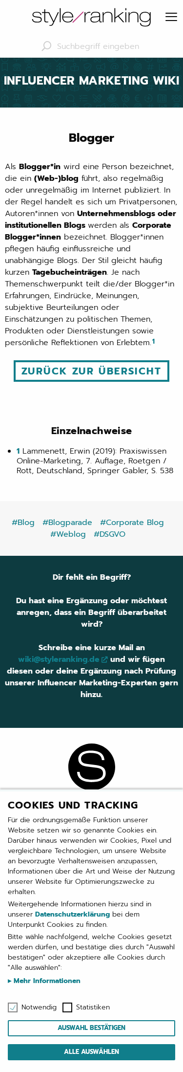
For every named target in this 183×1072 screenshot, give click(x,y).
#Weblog (68, 534)
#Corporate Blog (132, 522)
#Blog (23, 522)
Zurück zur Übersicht (91, 371)
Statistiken (93, 1007)
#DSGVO (109, 534)
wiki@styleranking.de (59, 659)
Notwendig (39, 1007)
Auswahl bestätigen (91, 1027)
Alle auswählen (91, 1051)
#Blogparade (67, 522)
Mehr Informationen (46, 981)
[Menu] (171, 17)
